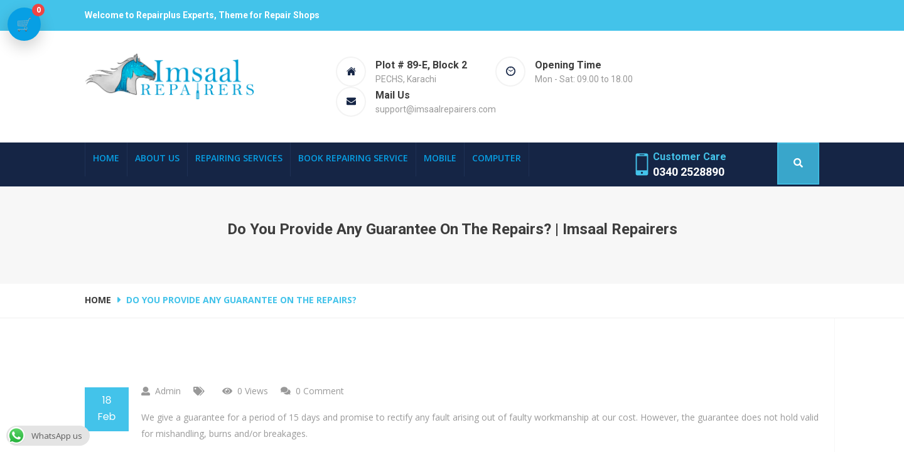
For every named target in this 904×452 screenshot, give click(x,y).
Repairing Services (238, 158)
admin (168, 391)
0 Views (252, 391)
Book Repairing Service (353, 158)
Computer (496, 158)
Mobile (440, 158)
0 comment (320, 391)
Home (106, 158)
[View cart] (24, 24)
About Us (157, 158)
